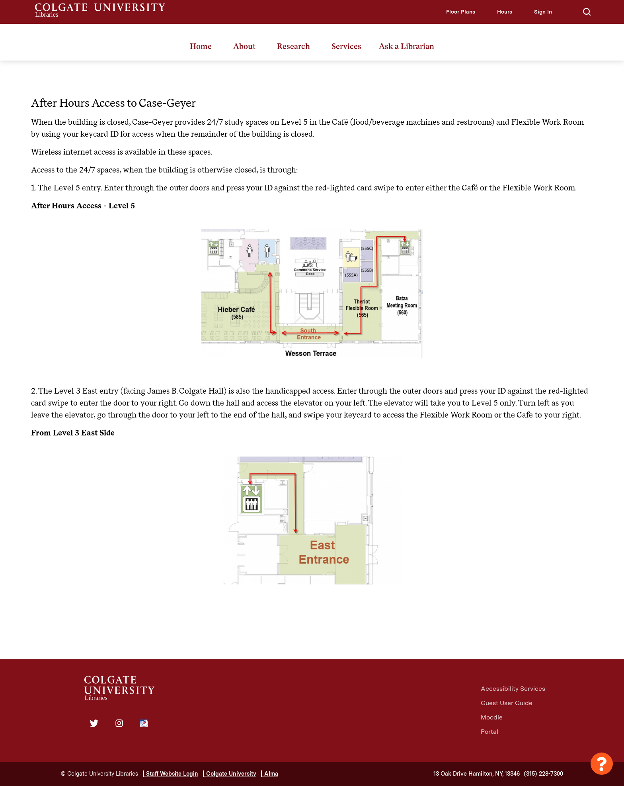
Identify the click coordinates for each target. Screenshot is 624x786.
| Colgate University (229, 773)
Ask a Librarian (406, 46)
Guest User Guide (506, 703)
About (244, 46)
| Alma (269, 773)
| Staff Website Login (170, 773)
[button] (460, 12)
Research (293, 46)
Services (346, 46)
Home (201, 46)
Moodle (492, 717)
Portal (489, 731)
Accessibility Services (513, 688)
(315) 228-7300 (543, 773)
